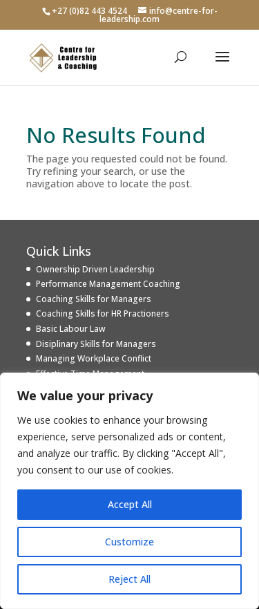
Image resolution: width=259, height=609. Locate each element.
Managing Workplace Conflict (93, 358)
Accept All (130, 504)
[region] (129, 491)
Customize (129, 541)
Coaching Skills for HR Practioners (102, 313)
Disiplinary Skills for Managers (96, 344)
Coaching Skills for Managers (93, 299)
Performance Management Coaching (108, 284)
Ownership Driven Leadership (95, 269)
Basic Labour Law (71, 329)
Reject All (129, 578)
